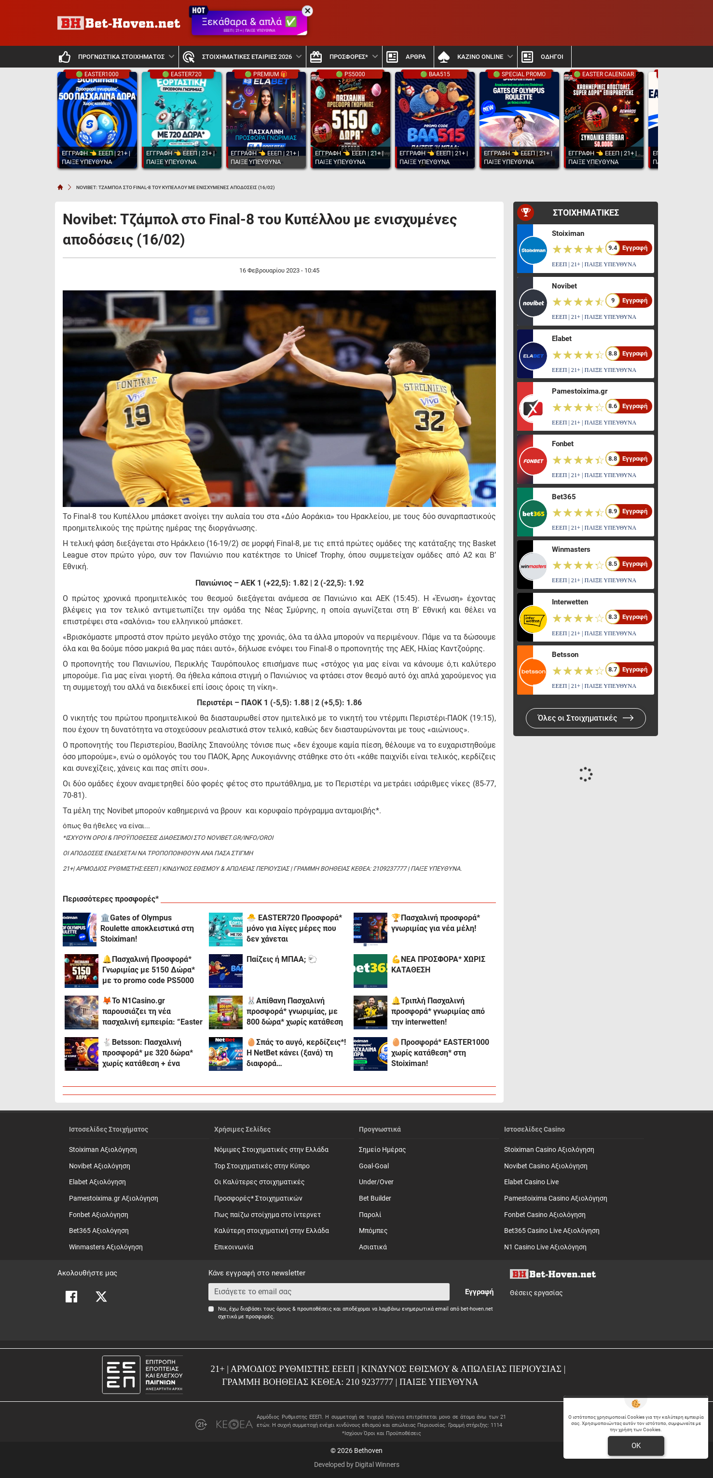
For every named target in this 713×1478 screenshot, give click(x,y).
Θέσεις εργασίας (536, 1293)
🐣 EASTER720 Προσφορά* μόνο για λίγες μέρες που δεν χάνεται (294, 928)
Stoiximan (568, 233)
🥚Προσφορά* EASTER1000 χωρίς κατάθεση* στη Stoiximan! (440, 1053)
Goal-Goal (374, 1166)
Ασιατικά (373, 1247)
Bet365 (564, 497)
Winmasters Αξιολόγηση (106, 1247)
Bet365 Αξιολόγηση (99, 1231)
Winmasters (571, 549)
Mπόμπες (373, 1231)
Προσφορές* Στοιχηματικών (258, 1198)
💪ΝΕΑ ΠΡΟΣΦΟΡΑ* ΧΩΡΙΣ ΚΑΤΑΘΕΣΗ (438, 964)
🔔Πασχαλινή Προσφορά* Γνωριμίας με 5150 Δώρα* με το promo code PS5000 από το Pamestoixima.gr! (148, 970)
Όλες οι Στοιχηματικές (586, 718)
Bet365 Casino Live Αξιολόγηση (552, 1231)
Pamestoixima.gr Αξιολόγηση (113, 1198)
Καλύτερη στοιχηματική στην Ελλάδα (271, 1231)
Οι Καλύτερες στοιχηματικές (259, 1182)
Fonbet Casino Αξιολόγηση (545, 1215)
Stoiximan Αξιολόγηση (103, 1150)
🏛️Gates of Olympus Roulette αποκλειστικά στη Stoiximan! (147, 928)
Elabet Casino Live (531, 1182)
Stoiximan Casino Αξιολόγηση (549, 1150)
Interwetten (570, 602)
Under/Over (376, 1182)
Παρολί (370, 1215)
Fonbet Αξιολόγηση (98, 1215)
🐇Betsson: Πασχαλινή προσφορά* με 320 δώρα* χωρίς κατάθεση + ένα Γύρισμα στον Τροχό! (147, 1053)
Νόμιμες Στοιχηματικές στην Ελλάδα (271, 1150)
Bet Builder (375, 1198)
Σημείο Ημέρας (382, 1150)
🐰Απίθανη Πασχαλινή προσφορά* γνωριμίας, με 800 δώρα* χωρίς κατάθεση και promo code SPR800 (295, 1011)
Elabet (562, 338)
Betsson (565, 654)
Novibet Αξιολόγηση (99, 1166)
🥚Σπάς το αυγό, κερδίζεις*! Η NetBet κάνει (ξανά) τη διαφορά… (296, 1053)
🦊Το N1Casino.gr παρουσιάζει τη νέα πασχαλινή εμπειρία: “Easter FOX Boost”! (152, 1011)
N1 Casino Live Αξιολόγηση (545, 1247)
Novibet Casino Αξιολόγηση (546, 1166)
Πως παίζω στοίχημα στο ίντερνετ (267, 1215)
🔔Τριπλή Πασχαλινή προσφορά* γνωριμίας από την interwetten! (438, 1011)
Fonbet (563, 443)
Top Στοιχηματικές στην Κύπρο (262, 1166)
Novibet (564, 286)
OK (636, 1445)
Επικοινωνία (233, 1247)
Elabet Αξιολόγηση (97, 1182)
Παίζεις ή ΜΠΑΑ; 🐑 (282, 959)
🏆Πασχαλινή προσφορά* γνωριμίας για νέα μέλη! (435, 923)
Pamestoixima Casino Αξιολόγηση (555, 1198)
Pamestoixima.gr (579, 391)
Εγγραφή (479, 1291)
